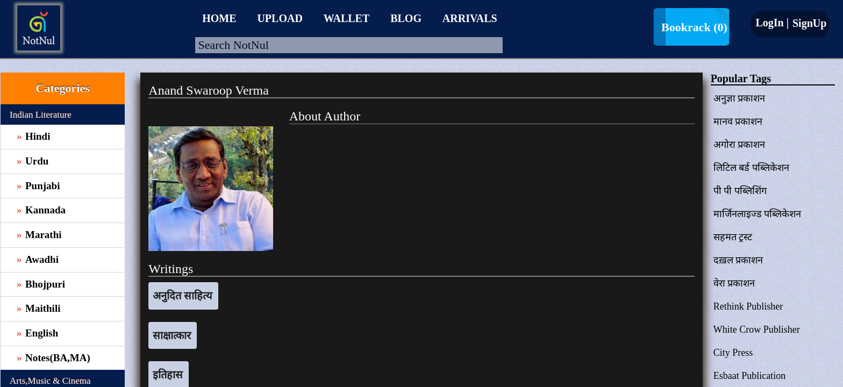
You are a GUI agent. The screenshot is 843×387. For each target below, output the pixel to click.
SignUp (808, 23)
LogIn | (772, 22)
